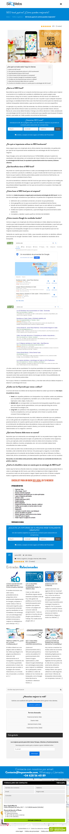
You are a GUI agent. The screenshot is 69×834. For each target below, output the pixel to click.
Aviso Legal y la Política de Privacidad (41, 135)
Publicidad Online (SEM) (34, 728)
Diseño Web (34, 720)
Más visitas (42, 559)
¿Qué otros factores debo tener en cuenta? (21, 81)
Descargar (34, 754)
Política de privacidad (32, 831)
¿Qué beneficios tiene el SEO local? (18, 73)
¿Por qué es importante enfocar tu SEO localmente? (23, 71)
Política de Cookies (47, 831)
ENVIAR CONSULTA (34, 820)
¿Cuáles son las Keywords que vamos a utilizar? (22, 79)
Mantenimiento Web (34, 724)
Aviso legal (19, 831)
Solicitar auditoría (34, 705)
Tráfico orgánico (17, 17)
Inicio (8, 17)
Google (30, 559)
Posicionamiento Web (34, 717)
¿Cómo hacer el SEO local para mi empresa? (21, 75)
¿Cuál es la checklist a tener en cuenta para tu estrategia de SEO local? (29, 83)
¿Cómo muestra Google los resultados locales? (22, 77)
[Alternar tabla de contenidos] (49, 67)
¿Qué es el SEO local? (14, 69)
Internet (35, 559)
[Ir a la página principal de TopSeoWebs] (14, 3)
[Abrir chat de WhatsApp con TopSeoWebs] (57, 829)
